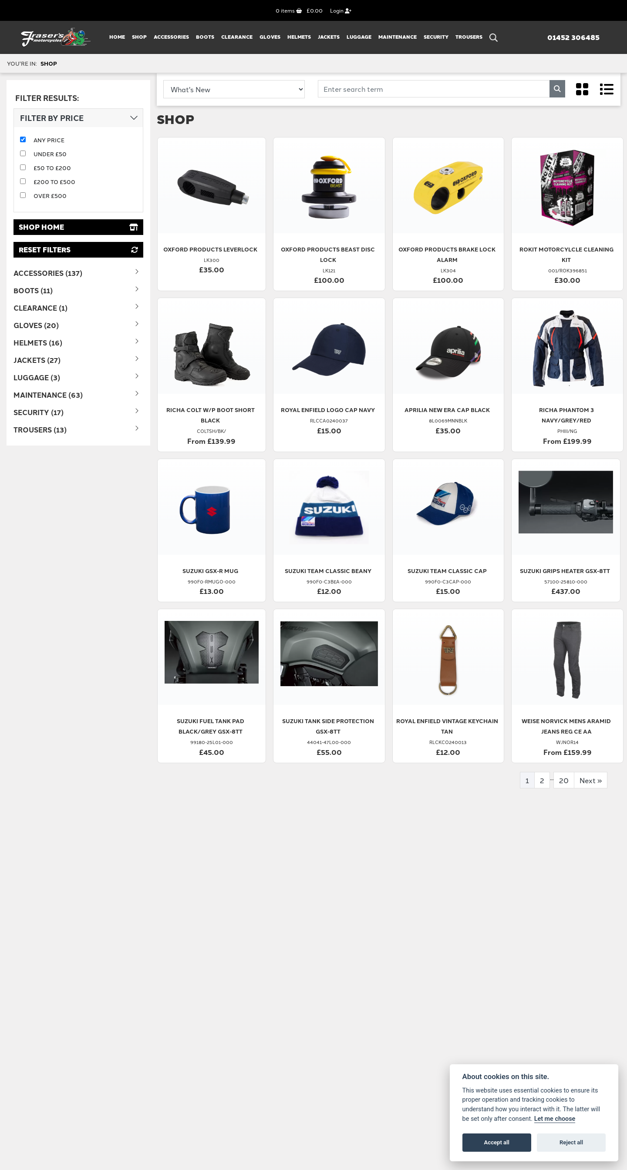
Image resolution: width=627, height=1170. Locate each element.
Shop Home (78, 226)
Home (117, 36)
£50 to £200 (52, 167)
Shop (139, 36)
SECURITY (436, 36)
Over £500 (50, 195)
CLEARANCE (237, 36)
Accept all (496, 1142)
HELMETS (299, 36)
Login (340, 10)
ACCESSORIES (171, 36)
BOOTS (205, 36)
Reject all (571, 1142)
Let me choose (555, 1119)
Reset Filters (78, 249)
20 (564, 780)
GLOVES (270, 36)
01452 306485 (573, 37)
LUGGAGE (359, 36)
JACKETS (329, 36)
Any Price (49, 140)
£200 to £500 (54, 181)
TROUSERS (468, 36)
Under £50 (50, 154)
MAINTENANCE (397, 36)
